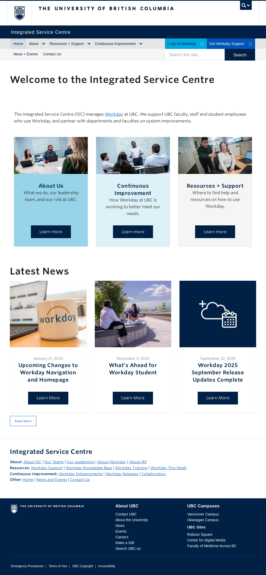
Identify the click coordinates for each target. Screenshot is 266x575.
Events (121, 531)
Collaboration (153, 474)
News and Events (51, 480)
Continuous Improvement (115, 44)
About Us (51, 186)
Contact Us (52, 54)
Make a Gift (124, 543)
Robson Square (199, 534)
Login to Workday (186, 43)
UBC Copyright (82, 566)
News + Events (26, 54)
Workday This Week (168, 468)
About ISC (32, 462)
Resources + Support (67, 44)
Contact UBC (126, 514)
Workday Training (131, 468)
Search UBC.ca (127, 548)
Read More (23, 421)
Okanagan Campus (203, 520)
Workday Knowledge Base (89, 468)
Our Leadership (80, 462)
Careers (121, 537)
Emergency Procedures (27, 566)
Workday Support (47, 468)
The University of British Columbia (23, 13)
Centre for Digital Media (206, 540)
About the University (131, 520)
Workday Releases (121, 474)
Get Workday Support (230, 43)
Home (18, 44)
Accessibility (106, 566)
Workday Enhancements (80, 474)
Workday (114, 114)
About (33, 44)
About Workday (111, 462)
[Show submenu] (43, 44)
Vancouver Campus (203, 514)
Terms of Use (58, 566)
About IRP (138, 462)
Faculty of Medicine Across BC (212, 546)
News (119, 526)
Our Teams (54, 462)
